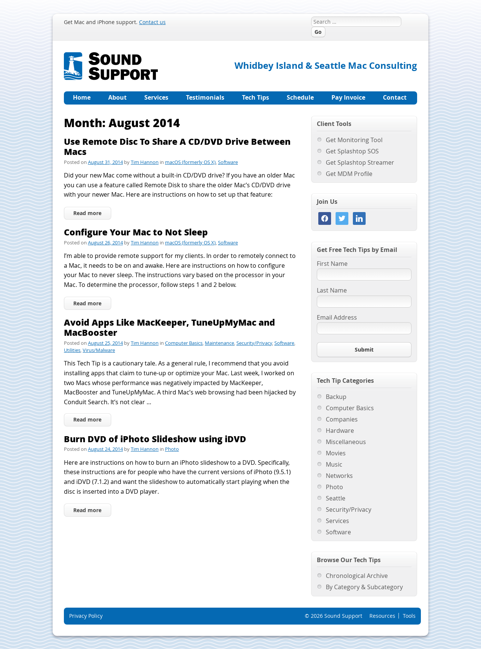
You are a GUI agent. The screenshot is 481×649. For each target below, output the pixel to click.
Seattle (335, 498)
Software (228, 162)
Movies (336, 453)
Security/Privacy (254, 343)
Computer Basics (184, 343)
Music (334, 464)
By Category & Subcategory (364, 587)
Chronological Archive (357, 576)
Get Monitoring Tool (354, 140)
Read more (87, 213)
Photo (172, 449)
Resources (382, 615)
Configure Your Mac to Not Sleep (136, 232)
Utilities (72, 350)
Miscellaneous (346, 442)
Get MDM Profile (349, 174)
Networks (339, 476)
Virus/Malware (99, 350)
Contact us (152, 22)
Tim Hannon (145, 162)
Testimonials (205, 97)
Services (156, 97)
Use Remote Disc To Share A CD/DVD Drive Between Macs (177, 146)
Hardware (340, 430)
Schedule (300, 97)
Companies (342, 419)
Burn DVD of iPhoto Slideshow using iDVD (155, 438)
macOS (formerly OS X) (190, 162)
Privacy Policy (86, 615)
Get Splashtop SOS (352, 151)
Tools (409, 615)
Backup (336, 397)
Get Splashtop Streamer (360, 162)
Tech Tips (255, 97)
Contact (395, 97)
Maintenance (219, 343)
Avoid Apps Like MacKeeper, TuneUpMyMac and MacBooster (169, 327)
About (117, 97)
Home (82, 97)
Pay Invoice (348, 97)
